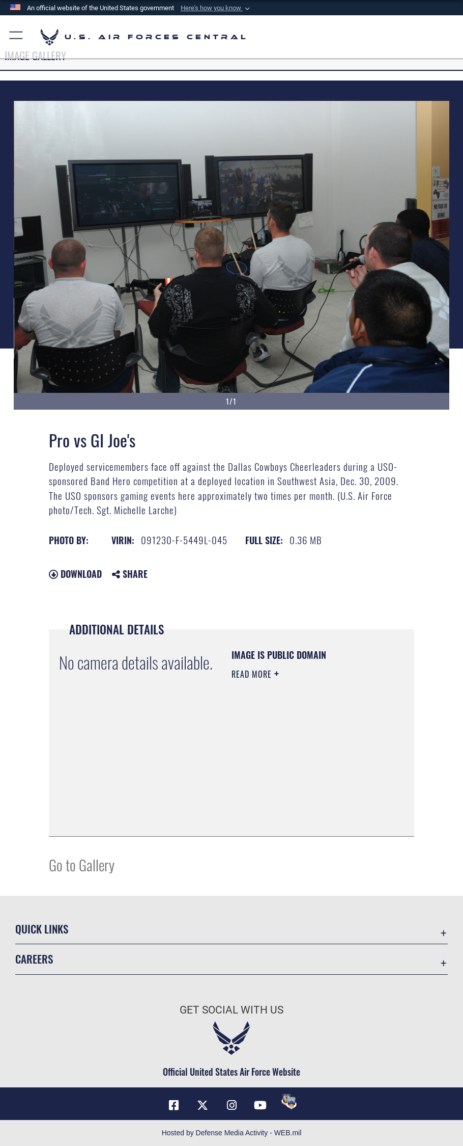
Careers (34, 959)
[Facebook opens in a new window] (174, 1105)
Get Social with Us (231, 1009)
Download (75, 573)
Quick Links (41, 929)
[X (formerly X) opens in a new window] (202, 1105)
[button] (216, 8)
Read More (253, 674)
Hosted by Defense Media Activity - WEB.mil (232, 1133)
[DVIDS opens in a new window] (289, 1101)
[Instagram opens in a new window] (231, 1105)
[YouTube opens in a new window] (260, 1105)
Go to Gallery (81, 864)
